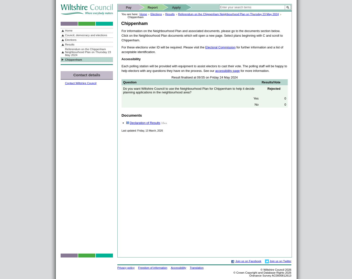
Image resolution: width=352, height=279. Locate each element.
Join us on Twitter (280, 261)
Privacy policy (125, 267)
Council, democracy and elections (86, 35)
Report (153, 7)
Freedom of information (152, 267)
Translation (197, 267)
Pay (129, 7)
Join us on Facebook (248, 261)
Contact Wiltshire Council (81, 83)
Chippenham (73, 59)
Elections (156, 14)
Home (143, 14)
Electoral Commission (220, 47)
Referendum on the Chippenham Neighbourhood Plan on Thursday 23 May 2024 (228, 14)
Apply (176, 7)
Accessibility (178, 267)
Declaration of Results (145, 123)
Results (170, 14)
